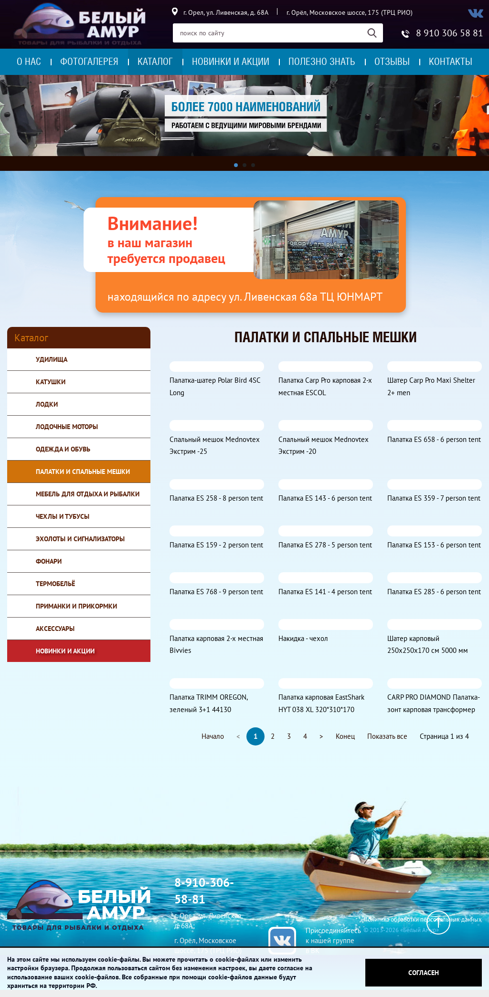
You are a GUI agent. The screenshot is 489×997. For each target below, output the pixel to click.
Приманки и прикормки (76, 606)
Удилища (51, 359)
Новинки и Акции (65, 651)
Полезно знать (321, 61)
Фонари (49, 561)
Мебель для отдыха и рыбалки (87, 494)
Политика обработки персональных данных (422, 919)
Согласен (423, 972)
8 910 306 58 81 (449, 33)
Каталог (155, 61)
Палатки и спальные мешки (83, 471)
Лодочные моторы (67, 426)
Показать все (387, 736)
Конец (345, 736)
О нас (29, 61)
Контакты (450, 61)
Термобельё (55, 583)
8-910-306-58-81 (204, 891)
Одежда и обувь (63, 449)
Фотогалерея (89, 61)
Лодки (47, 404)
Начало (213, 736)
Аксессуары (55, 628)
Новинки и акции (230, 61)
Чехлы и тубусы (62, 516)
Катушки (50, 382)
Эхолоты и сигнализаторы (80, 539)
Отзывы (392, 61)
